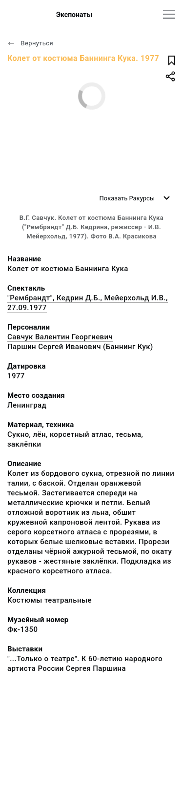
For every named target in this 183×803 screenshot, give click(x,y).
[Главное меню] (169, 14)
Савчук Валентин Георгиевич (60, 337)
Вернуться (30, 43)
